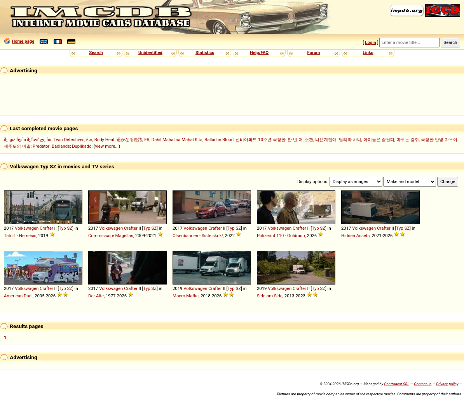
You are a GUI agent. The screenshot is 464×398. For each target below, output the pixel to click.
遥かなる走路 (129, 139)
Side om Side (270, 295)
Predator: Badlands (51, 146)
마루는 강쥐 (407, 139)
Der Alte (96, 295)
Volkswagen (26, 228)
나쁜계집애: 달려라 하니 (338, 139)
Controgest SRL (396, 384)
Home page (23, 41)
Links (368, 52)
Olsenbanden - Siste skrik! (198, 235)
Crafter (46, 228)
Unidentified (150, 52)
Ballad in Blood (219, 139)
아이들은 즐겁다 (378, 139)
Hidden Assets (355, 235)
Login (370, 42)
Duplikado (81, 146)
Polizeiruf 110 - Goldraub (281, 235)
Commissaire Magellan (110, 235)
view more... (107, 146)
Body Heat (104, 139)
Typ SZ (65, 228)
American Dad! (18, 295)
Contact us (422, 384)
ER (146, 139)
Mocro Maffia (186, 295)
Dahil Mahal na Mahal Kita (177, 139)
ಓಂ (89, 139)
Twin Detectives (69, 139)
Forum (313, 52)
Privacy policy (447, 384)
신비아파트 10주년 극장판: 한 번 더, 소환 (274, 139)
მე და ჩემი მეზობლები (27, 139)
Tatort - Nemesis (20, 235)
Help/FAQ (259, 52)
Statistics (204, 52)
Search (96, 52)
